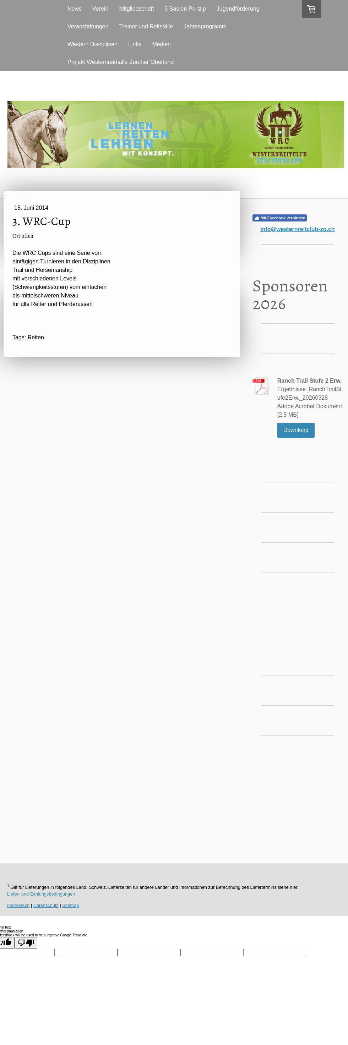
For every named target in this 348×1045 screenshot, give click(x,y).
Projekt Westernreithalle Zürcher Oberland (120, 62)
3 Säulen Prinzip (185, 9)
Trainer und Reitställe (146, 26)
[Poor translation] (26, 943)
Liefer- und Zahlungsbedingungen (41, 894)
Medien (161, 44)
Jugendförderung (238, 9)
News (74, 9)
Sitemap (70, 905)
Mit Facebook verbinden (279, 218)
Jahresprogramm (205, 26)
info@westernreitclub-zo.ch (297, 229)
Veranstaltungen (88, 26)
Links (134, 44)
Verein (100, 9)
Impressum (18, 905)
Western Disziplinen (92, 44)
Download (296, 430)
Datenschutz (46, 905)
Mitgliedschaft (136, 9)
